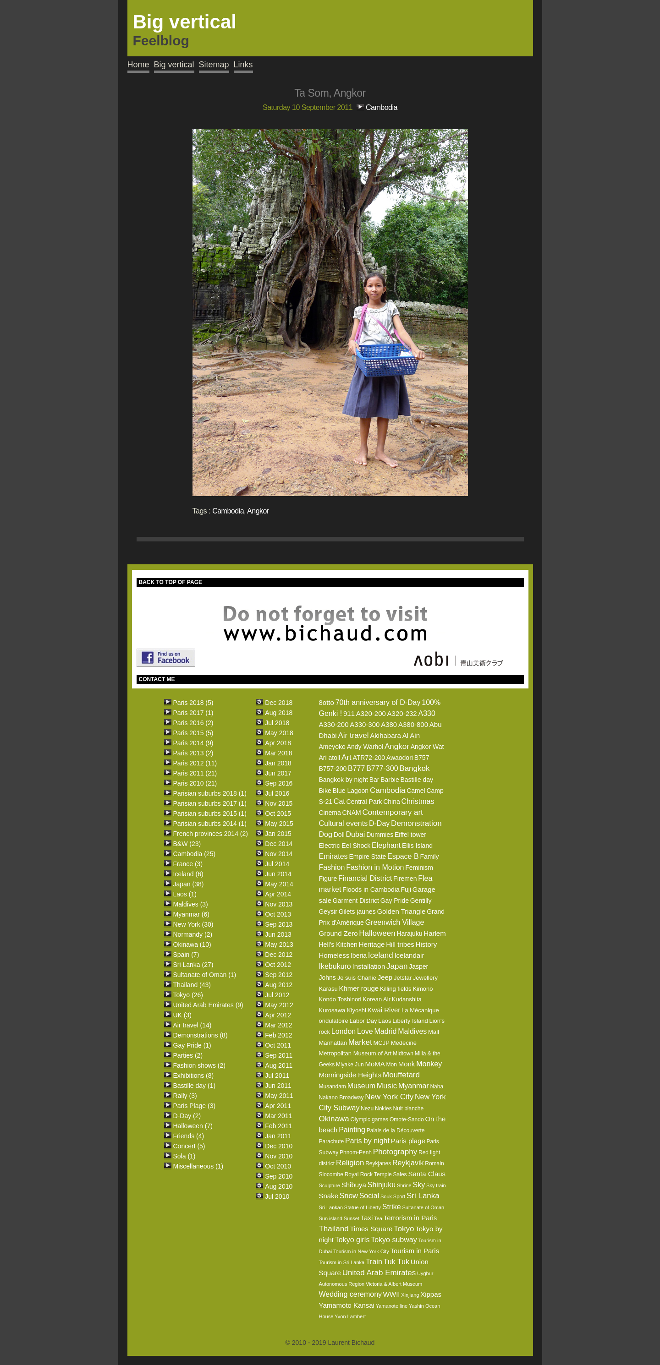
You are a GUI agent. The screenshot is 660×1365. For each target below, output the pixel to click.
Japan (396, 966)
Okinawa (334, 1118)
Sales (400, 1174)
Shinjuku (382, 1185)
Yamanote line (392, 1306)
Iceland (380, 955)
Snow (349, 1196)
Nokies (383, 1108)
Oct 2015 (278, 813)
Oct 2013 (278, 914)
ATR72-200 (368, 757)
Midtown (403, 1053)
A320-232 (402, 713)
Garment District (356, 900)
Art (346, 757)
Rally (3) (185, 1095)
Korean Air (376, 999)
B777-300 (382, 768)
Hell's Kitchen (338, 944)
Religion (350, 1162)
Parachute (331, 1141)
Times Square (371, 1229)
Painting (352, 1130)
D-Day (379, 823)
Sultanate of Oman (423, 1207)
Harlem (435, 933)
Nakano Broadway (341, 1097)
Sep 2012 (278, 974)
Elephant (386, 845)
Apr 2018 (278, 743)
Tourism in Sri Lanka (341, 1262)
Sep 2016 (278, 783)
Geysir (328, 911)
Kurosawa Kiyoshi (342, 1010)
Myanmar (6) (191, 914)
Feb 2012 (278, 1035)
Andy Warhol (365, 746)
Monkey (429, 1064)
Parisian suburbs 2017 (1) (210, 803)
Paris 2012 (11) (195, 763)
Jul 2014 (277, 864)
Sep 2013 (278, 924)
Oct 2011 (278, 1045)
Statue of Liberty (362, 1207)
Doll (339, 834)
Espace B (402, 856)
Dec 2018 (278, 702)
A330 (426, 713)
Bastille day (417, 779)
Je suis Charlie (356, 977)
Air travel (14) (192, 1025)
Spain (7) (186, 954)
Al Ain (411, 735)
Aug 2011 (278, 1065)
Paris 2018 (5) (193, 702)
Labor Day (363, 1020)
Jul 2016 (277, 793)
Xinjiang (410, 1295)
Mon (391, 1064)
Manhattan (332, 1042)
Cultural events (343, 823)
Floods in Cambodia (371, 889)
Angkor (258, 511)
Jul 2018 (277, 722)
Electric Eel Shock (344, 845)
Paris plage (408, 1141)
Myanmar (413, 1086)
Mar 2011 (278, 1115)
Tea (378, 1218)
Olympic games (369, 1119)
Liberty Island (410, 1020)
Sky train (436, 1185)
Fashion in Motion (375, 867)
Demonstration (416, 823)
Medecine (404, 1042)
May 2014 (279, 884)
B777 (356, 768)
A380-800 (413, 724)
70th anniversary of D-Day (378, 702)
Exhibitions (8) (193, 1075)
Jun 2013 (278, 934)
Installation (368, 966)
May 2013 (279, 944)
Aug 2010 (278, 1186)
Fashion (332, 867)
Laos (384, 1020)
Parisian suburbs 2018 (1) (210, 793)
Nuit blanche (408, 1108)
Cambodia (381, 107)
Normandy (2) (193, 934)
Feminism (419, 867)
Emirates (333, 856)
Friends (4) (188, 1136)
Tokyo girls (352, 1240)
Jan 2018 (278, 763)
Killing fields (396, 988)
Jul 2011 (277, 1075)
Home (138, 64)
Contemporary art (393, 812)
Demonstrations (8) (200, 1035)
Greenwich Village (394, 922)
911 (349, 713)
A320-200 (371, 713)
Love (365, 1031)
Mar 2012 (278, 1025)
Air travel (353, 735)
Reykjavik (408, 1163)
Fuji (406, 889)
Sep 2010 (278, 1176)
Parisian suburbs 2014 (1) (210, 823)
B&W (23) (187, 843)
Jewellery (425, 977)
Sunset (351, 1218)
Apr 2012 (278, 1015)
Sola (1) (184, 1156)
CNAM (351, 812)
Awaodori (399, 757)
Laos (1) (185, 894)
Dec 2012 (278, 954)
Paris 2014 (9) (193, 743)
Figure (328, 878)
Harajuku (409, 933)
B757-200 (332, 768)
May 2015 (279, 823)
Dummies (379, 834)
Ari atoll (329, 757)
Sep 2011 (278, 1055)
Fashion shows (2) (199, 1065)
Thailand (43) (192, 984)
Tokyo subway (394, 1240)
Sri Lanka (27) (193, 964)
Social (369, 1196)
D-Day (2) (187, 1115)
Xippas (430, 1294)
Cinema (330, 812)
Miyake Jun (350, 1064)
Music (387, 1085)
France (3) (188, 864)
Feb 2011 (278, 1126)
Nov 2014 (278, 853)
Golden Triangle (401, 911)
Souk (386, 1196)
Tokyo (404, 1228)
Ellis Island (417, 845)
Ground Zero (338, 933)
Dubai (355, 834)
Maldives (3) (190, 904)
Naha (436, 1086)
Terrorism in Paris (410, 1218)
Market (360, 1042)
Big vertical (174, 64)
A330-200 (333, 724)
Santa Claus (427, 1174)
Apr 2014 (278, 894)
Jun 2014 (278, 874)
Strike (391, 1207)
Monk (406, 1064)
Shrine (404, 1185)
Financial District (365, 878)
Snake (328, 1196)
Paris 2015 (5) (193, 733)
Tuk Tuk (396, 1262)
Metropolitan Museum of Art (355, 1053)
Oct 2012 (278, 964)
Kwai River (384, 1010)
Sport (399, 1196)
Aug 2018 (278, 712)
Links (243, 64)
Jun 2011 (278, 1085)
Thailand (333, 1228)
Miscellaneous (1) (198, 1166)
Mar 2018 (278, 753)
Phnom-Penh (356, 1152)
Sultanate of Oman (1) (204, 974)
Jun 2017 (278, 773)
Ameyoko (332, 746)
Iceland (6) (188, 874)
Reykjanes (378, 1163)
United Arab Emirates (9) (208, 1005)
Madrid (385, 1031)
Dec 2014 (278, 843)
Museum (361, 1086)
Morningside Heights (350, 1075)
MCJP (381, 1042)
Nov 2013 (278, 904)
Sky (418, 1185)
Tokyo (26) (188, 995)
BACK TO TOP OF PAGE (170, 582)
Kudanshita (407, 999)
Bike (325, 790)
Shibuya (353, 1185)
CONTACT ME (157, 679)
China (391, 801)
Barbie (389, 779)
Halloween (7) (193, 1126)
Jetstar (403, 977)
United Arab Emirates (379, 1272)
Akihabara (385, 735)
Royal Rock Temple (368, 1174)
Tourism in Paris (414, 1251)
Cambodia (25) (194, 853)
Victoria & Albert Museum (394, 1284)
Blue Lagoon (351, 790)
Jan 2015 (278, 833)
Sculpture (329, 1185)
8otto (326, 702)
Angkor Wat (427, 746)
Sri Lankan (331, 1207)
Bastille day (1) (194, 1085)
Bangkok (414, 768)
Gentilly (421, 900)
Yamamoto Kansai (346, 1305)
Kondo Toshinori (340, 999)
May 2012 (279, 1005)
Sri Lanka (423, 1195)
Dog (325, 834)
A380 (389, 724)
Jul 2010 (277, 1196)
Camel (416, 790)
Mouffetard (401, 1074)
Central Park (364, 801)
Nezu (367, 1108)
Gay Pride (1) (192, 1045)
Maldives (412, 1031)
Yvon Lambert (350, 1316)
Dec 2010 (278, 1146)
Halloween (377, 933)
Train (374, 1262)
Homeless (334, 955)
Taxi (367, 1218)
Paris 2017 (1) (193, 712)
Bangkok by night (343, 779)
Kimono (422, 988)
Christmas (418, 801)
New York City (389, 1096)
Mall (433, 1031)
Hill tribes (400, 944)
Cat (339, 801)
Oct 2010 (278, 1166)
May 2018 (279, 733)
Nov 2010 (278, 1156)
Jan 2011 (278, 1136)
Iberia (359, 955)
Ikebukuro (335, 966)
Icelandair (409, 955)
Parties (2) (188, 1055)
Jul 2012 (277, 995)
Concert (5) (189, 1146)
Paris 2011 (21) (195, 773)
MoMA (375, 1064)
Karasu (328, 988)
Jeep (385, 977)
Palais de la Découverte (396, 1130)
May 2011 (279, 1095)
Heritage (372, 944)
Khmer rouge (359, 988)
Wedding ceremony (350, 1294)
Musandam (332, 1086)
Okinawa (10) (192, 944)
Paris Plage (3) (194, 1105)
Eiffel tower (410, 834)
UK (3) (182, 1015)
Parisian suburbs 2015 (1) (210, 813)
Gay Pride (394, 900)
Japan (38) (188, 884)
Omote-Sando (407, 1119)
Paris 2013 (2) (193, 753)
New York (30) (193, 924)
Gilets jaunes (357, 911)
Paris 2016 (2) (193, 722)
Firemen (405, 878)
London (343, 1031)
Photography (395, 1151)
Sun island (330, 1218)
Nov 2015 (278, 803)
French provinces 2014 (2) (210, 833)
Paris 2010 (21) (195, 783)
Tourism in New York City (361, 1251)
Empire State (367, 856)
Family (429, 856)
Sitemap (214, 64)
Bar (374, 779)
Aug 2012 (278, 984)
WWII (391, 1294)
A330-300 (365, 724)
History (426, 944)
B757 (421, 757)
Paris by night (367, 1141)
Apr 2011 (278, 1105)
